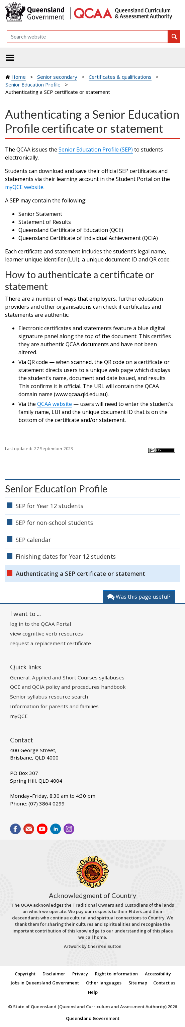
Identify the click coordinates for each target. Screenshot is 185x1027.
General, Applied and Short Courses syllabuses (67, 677)
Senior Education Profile (33, 84)
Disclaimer (53, 974)
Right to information (116, 974)
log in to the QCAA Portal (40, 623)
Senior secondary (57, 76)
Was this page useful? (139, 596)
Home (18, 76)
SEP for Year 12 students (49, 506)
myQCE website (24, 187)
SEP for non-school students (54, 523)
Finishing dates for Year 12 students (66, 556)
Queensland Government (92, 1018)
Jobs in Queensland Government (45, 983)
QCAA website (54, 404)
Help (93, 992)
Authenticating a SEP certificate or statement (80, 573)
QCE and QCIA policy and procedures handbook (68, 686)
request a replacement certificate (50, 643)
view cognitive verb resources (46, 633)
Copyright (25, 974)
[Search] (87, 36)
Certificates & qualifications (120, 76)
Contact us (164, 983)
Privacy (80, 974)
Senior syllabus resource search (49, 696)
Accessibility (158, 974)
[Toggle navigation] (10, 58)
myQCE (19, 716)
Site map (137, 983)
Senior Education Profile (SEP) (96, 149)
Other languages (103, 983)
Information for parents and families (54, 706)
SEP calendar (33, 540)
